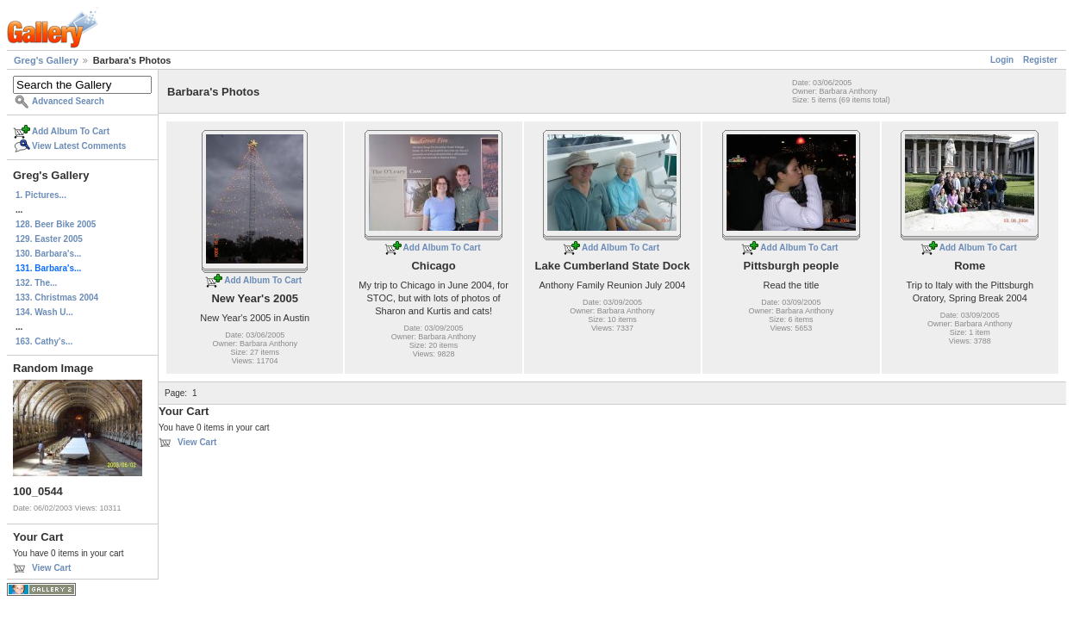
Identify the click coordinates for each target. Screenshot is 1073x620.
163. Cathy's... (44, 341)
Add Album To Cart (70, 131)
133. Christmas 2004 (57, 297)
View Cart (51, 568)
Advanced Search (68, 101)
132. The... (36, 283)
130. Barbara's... (48, 253)
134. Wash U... (44, 312)
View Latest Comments (79, 146)
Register (1040, 60)
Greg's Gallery (46, 60)
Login (1002, 60)
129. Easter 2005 (49, 239)
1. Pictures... (41, 195)
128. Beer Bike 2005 (56, 224)
